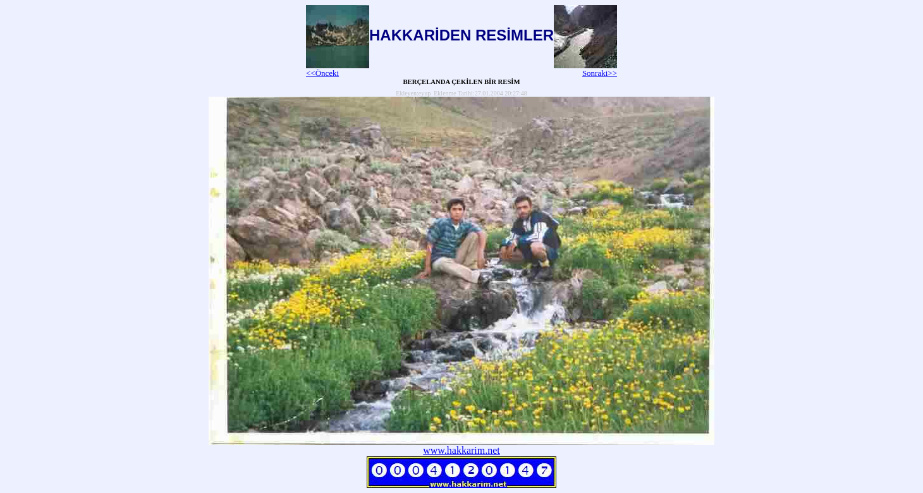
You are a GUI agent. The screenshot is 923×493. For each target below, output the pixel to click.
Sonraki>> (585, 69)
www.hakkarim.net (461, 450)
